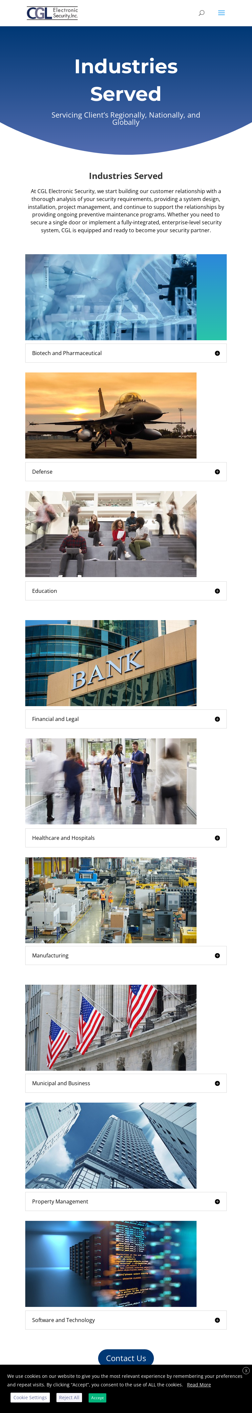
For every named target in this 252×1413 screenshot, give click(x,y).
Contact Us (126, 1358)
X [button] (246, 1371)
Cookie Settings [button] (30, 1397)
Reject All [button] (69, 1397)
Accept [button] (97, 1398)
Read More (199, 1384)
